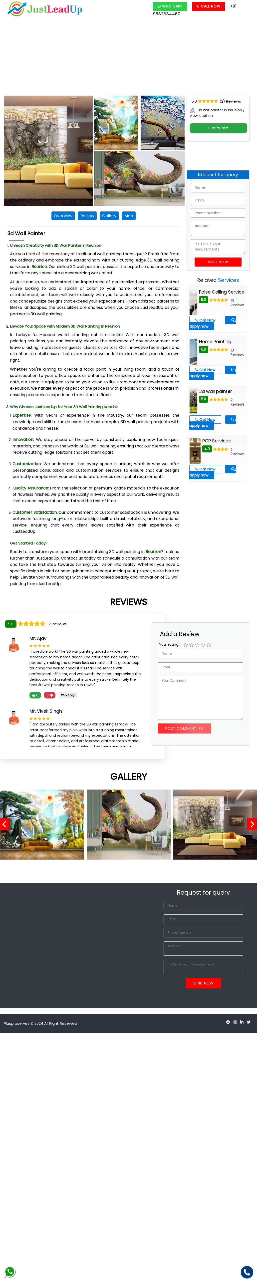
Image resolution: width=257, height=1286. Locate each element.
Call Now (209, 6)
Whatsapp (170, 6)
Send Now (218, 262)
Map (128, 216)
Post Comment (184, 728)
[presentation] (6, 825)
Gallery (109, 216)
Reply (68, 695)
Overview (63, 216)
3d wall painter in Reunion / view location (217, 113)
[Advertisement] (128, 58)
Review (87, 216)
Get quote (218, 128)
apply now (212, 323)
